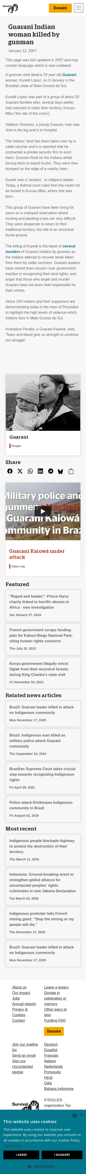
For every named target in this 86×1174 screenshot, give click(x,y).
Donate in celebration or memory (55, 998)
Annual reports (24, 1004)
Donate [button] (60, 8)
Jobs (16, 998)
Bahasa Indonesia (58, 1089)
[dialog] (43, 1142)
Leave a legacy (56, 987)
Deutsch (51, 1044)
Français (51, 1055)
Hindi (48, 1078)
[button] (43, 1166)
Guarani (69, 75)
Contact (18, 1020)
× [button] (81, 1115)
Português (52, 1072)
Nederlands (53, 1066)
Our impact (21, 993)
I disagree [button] (62, 1155)
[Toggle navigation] (78, 7)
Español (50, 1050)
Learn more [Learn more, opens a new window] (12, 1146)
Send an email (24, 1055)
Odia (48, 1083)
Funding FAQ (55, 1020)
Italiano (50, 1061)
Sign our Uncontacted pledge (22, 1066)
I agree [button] (21, 1155)
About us (19, 987)
